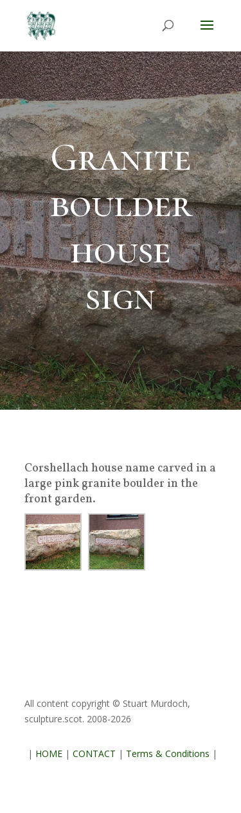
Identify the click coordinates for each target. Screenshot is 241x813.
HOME (48, 753)
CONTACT (94, 753)
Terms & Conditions (168, 753)
